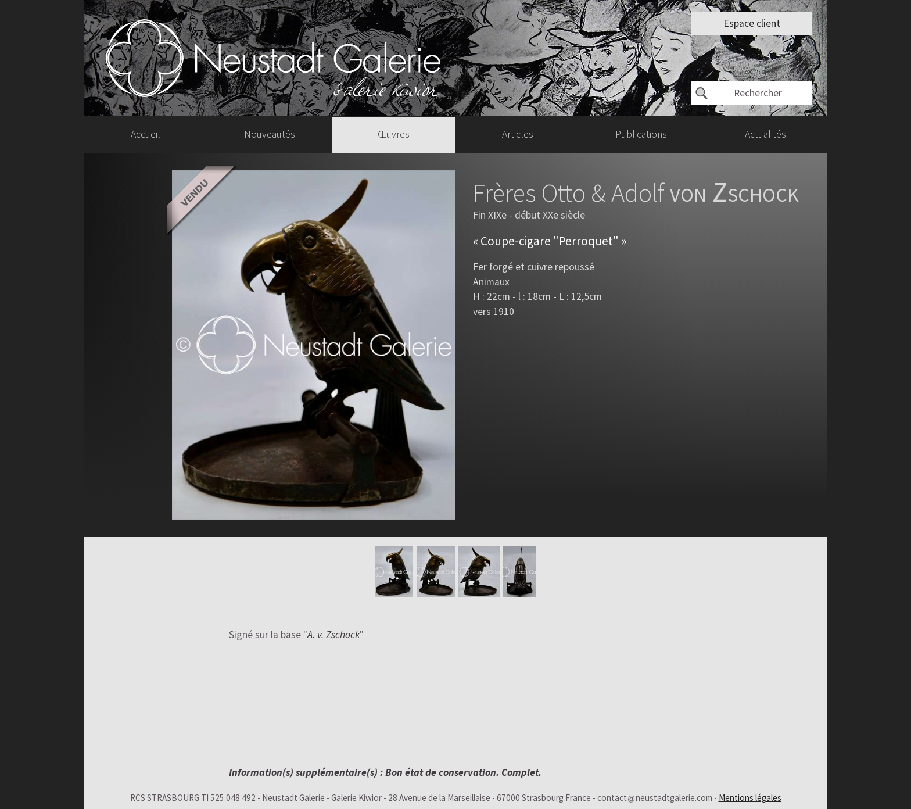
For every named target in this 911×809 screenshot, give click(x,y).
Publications (641, 134)
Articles (517, 134)
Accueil (145, 134)
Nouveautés (269, 134)
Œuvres (394, 134)
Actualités (765, 134)
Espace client (751, 23)
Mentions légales (750, 797)
